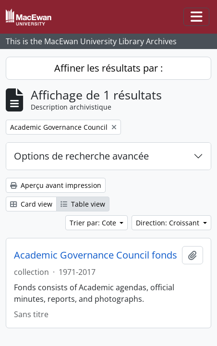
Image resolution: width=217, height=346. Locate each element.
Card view (31, 204)
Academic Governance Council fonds (95, 255)
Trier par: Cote (94, 222)
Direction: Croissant (168, 222)
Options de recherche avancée (81, 155)
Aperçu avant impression (55, 185)
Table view (82, 204)
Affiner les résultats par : (108, 68)
